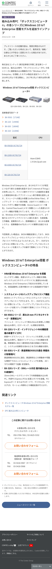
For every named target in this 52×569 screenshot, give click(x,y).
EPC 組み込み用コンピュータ (17, 410)
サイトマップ (31, 540)
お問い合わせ (6, 540)
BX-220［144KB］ (12, 121)
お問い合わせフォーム (26, 445)
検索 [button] (41, 3)
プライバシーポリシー (10, 534)
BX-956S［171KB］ (13, 117)
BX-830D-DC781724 (13, 165)
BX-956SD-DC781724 (13, 145)
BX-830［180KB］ (12, 126)
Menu (47, 5)
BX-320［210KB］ (12, 130)
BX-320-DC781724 (12, 174)
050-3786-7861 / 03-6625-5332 (26, 435)
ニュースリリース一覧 (26, 504)
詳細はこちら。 (12, 553)
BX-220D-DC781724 (13, 155)
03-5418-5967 (19, 463)
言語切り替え (37, 566)
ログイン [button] (31, 3)
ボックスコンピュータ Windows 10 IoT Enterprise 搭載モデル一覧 (27, 404)
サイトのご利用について (35, 534)
